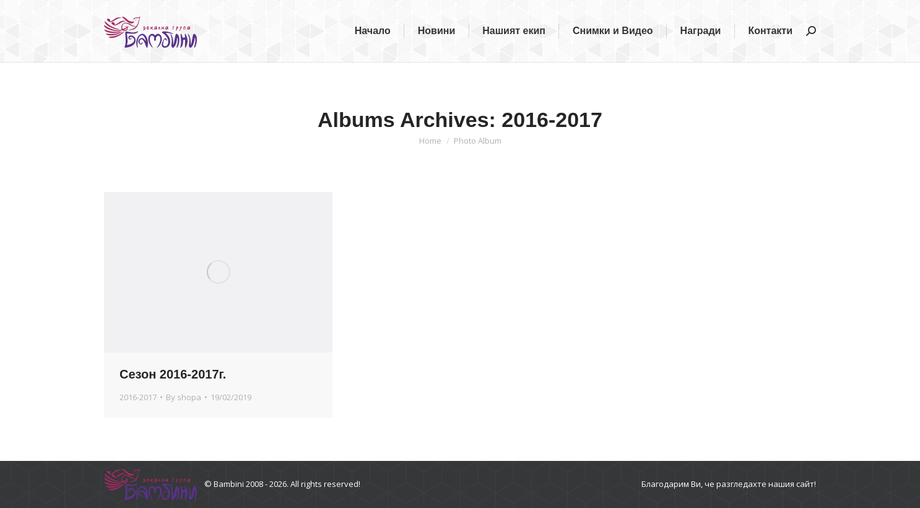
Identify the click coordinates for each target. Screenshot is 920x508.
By (183, 397)
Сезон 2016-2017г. (172, 374)
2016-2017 (138, 397)
